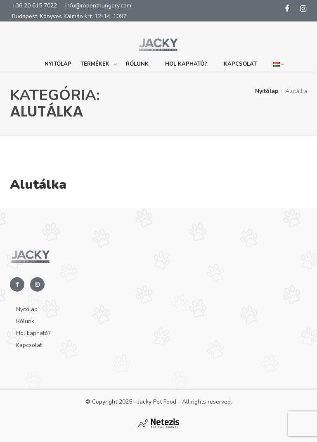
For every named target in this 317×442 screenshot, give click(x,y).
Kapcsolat (240, 60)
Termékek (94, 60)
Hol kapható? (186, 60)
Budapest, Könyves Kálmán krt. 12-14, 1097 (69, 16)
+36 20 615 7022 (34, 6)
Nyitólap (58, 60)
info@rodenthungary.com (98, 6)
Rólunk (137, 60)
